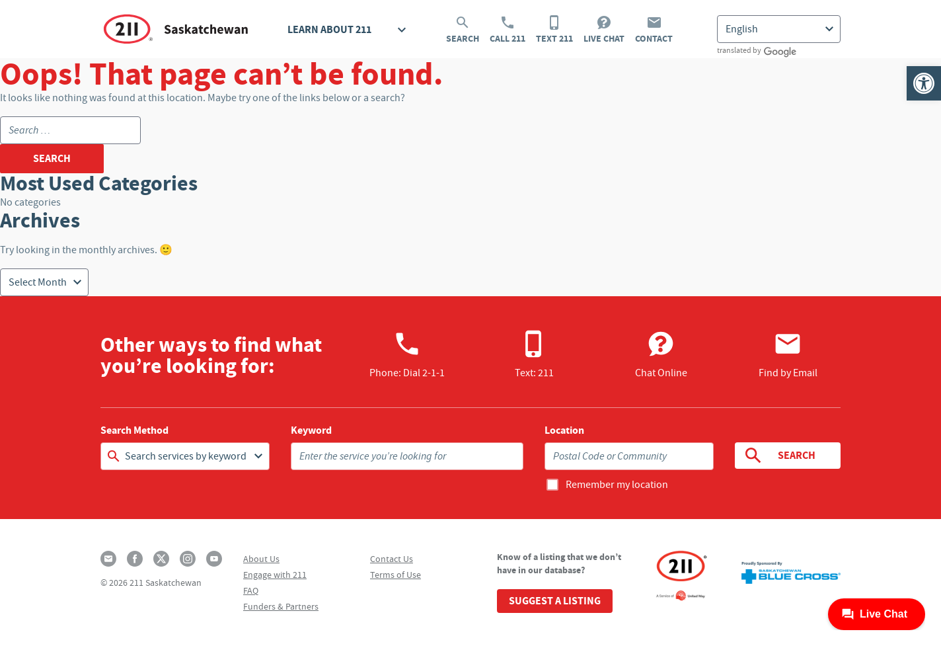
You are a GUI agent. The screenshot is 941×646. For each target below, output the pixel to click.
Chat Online (661, 354)
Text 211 (554, 30)
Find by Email (788, 354)
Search (462, 30)
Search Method (134, 430)
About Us (261, 559)
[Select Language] (779, 29)
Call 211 (507, 30)
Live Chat (603, 30)
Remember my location (617, 484)
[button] (924, 83)
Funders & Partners (281, 606)
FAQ (250, 590)
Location (564, 430)
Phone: (407, 354)
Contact (654, 30)
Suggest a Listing (555, 601)
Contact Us (391, 559)
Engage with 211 (275, 575)
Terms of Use (395, 575)
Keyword (311, 430)
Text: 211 (534, 354)
